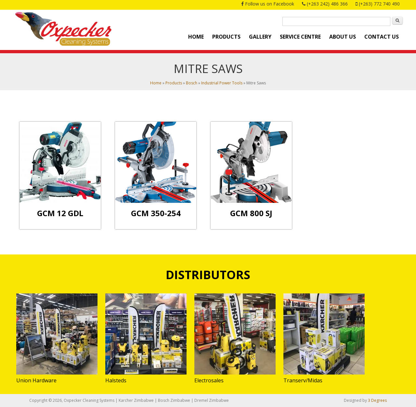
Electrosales (209, 380)
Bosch (191, 83)
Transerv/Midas (302, 380)
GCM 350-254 (156, 213)
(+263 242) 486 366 (327, 4)
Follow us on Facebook (269, 4)
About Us (342, 36)
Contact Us (381, 36)
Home (196, 36)
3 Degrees (377, 400)
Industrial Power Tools (221, 83)
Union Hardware (36, 380)
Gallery (260, 36)
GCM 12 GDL (60, 213)
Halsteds (115, 380)
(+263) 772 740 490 (379, 4)
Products (226, 36)
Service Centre (300, 36)
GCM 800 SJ (251, 213)
